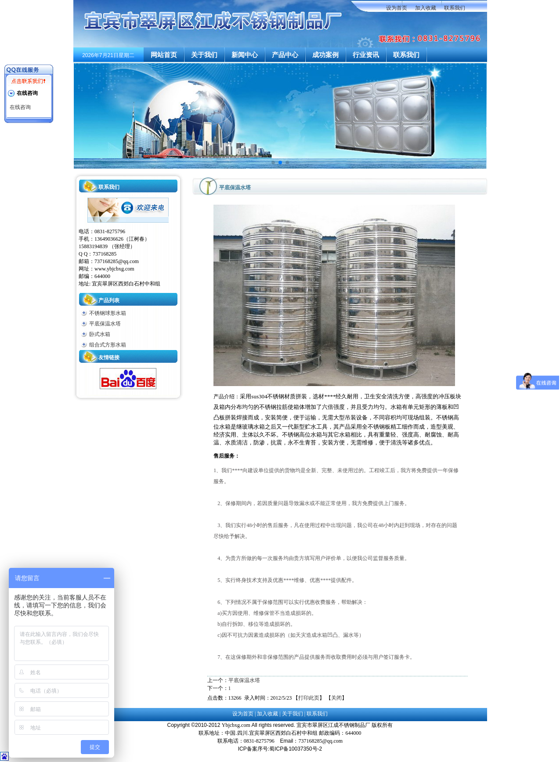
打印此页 (308, 698)
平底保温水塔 (105, 324)
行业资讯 (366, 54)
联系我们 (454, 8)
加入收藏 (425, 8)
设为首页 (396, 8)
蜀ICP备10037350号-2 (295, 749)
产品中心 (285, 54)
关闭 (336, 698)
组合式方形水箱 (107, 345)
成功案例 (325, 54)
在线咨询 (20, 107)
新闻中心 (244, 54)
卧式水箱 (99, 334)
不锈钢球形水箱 (107, 313)
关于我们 (204, 54)
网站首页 (164, 54)
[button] (273, 162)
